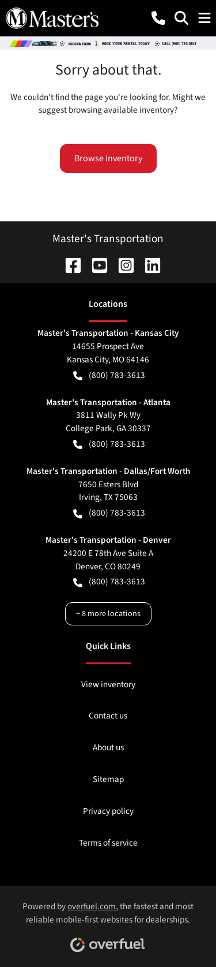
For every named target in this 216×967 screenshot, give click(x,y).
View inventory (108, 684)
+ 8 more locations (108, 613)
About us (108, 747)
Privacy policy (108, 811)
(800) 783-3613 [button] (109, 375)
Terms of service (108, 842)
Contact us (108, 715)
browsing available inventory (121, 109)
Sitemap (108, 779)
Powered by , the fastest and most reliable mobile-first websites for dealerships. (108, 922)
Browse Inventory (108, 158)
